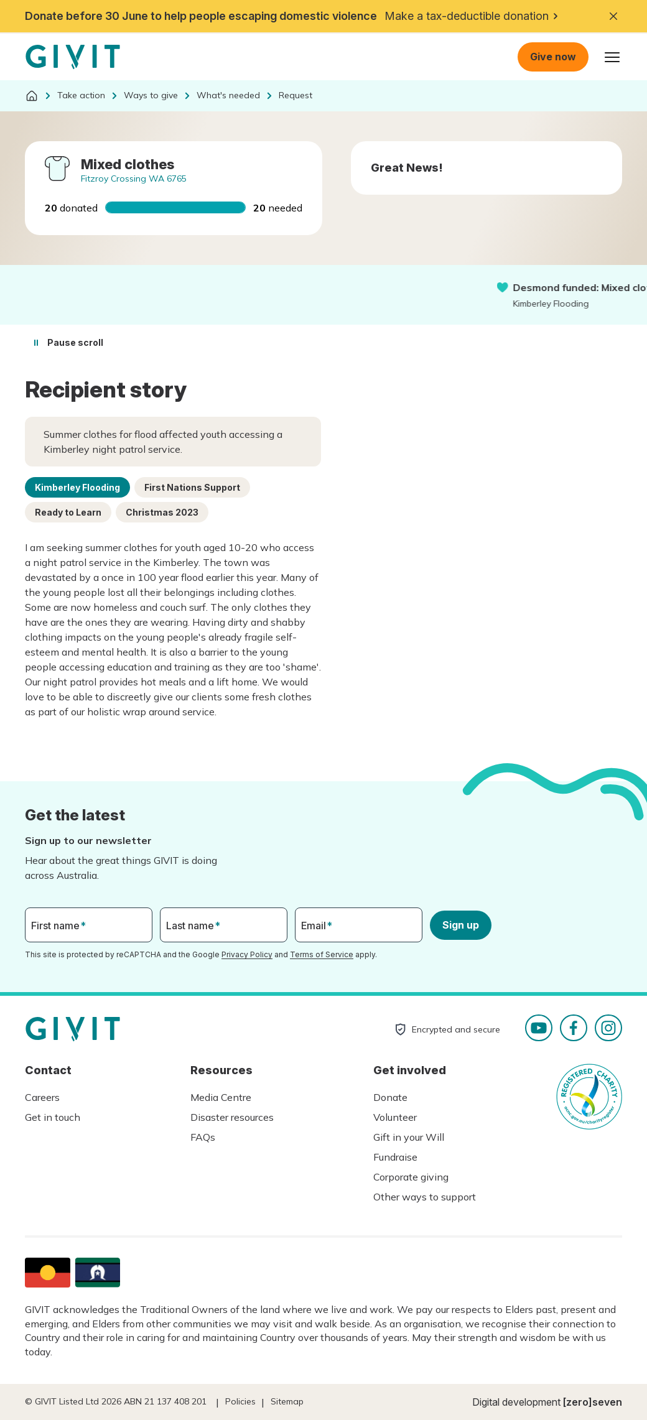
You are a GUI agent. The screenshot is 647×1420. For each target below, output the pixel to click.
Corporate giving (411, 1177)
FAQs (202, 1137)
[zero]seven (592, 1402)
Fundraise (395, 1157)
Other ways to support (424, 1196)
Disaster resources (232, 1117)
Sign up (460, 925)
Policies (240, 1401)
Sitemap (287, 1401)
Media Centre (220, 1097)
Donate (390, 1097)
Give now (553, 56)
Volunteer (395, 1117)
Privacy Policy (246, 954)
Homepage (73, 57)
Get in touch (52, 1117)
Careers (42, 1097)
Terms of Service (321, 954)
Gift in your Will (408, 1137)
